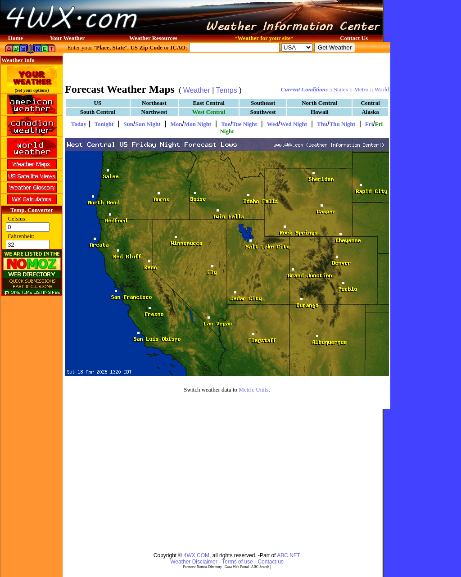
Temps (226, 90)
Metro (361, 89)
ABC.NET (288, 555)
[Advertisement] (227, 67)
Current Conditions (304, 89)
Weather (196, 90)
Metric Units (253, 389)
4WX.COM (196, 555)
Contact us (270, 562)
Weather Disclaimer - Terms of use (211, 562)
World (382, 89)
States (341, 89)
